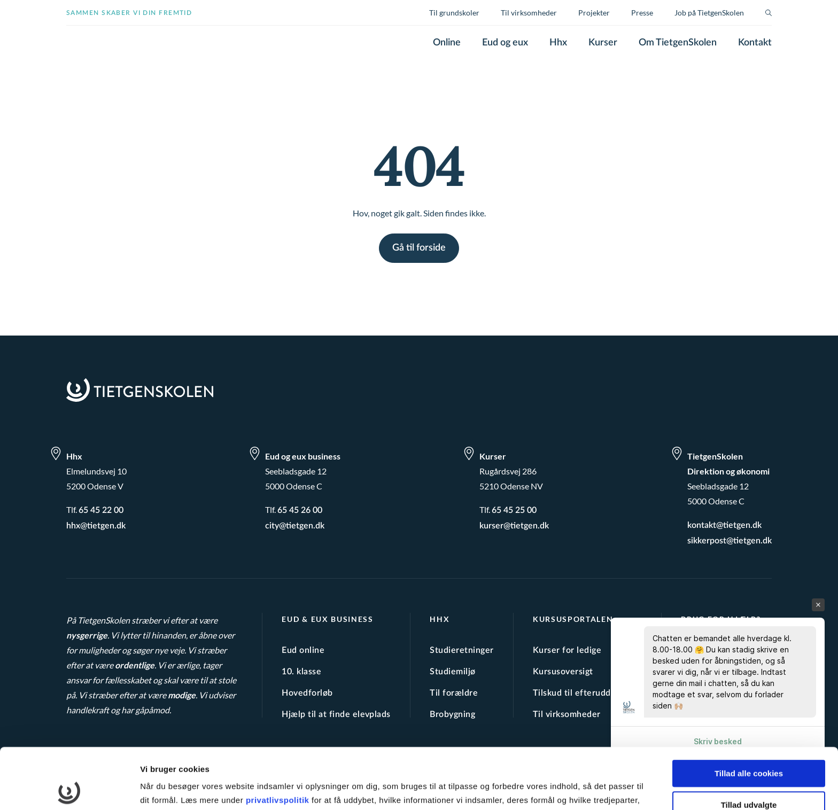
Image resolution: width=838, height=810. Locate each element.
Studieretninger (461, 650)
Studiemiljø (452, 671)
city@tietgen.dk (294, 525)
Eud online (303, 650)
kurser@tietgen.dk (514, 525)
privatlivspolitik (279, 739)
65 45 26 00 (299, 510)
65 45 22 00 (101, 510)
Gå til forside (419, 248)
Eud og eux (505, 43)
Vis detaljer (555, 788)
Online (447, 43)
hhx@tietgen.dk (96, 525)
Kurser (602, 43)
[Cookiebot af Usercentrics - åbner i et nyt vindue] (69, 789)
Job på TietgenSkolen (709, 12)
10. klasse (301, 671)
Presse (642, 12)
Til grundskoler (454, 12)
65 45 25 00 (514, 510)
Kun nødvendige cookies (748, 775)
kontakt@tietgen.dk (724, 525)
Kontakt (755, 43)
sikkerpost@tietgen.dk (729, 540)
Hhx (558, 43)
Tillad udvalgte (749, 744)
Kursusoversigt (563, 671)
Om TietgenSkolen (678, 43)
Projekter (594, 12)
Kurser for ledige (567, 650)
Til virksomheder (529, 12)
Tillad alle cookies (749, 713)
